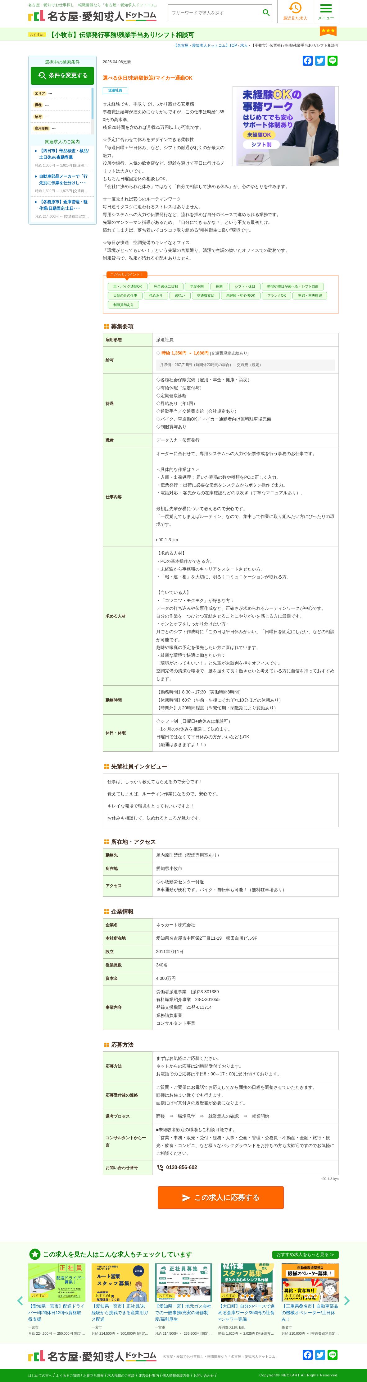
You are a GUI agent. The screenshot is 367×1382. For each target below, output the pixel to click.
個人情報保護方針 (176, 1375)
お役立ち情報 (93, 1375)
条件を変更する (62, 76)
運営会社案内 (148, 1375)
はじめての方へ (40, 1375)
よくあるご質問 (68, 1375)
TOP (205, 45)
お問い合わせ (203, 1375)
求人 (244, 45)
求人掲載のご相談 (121, 1375)
